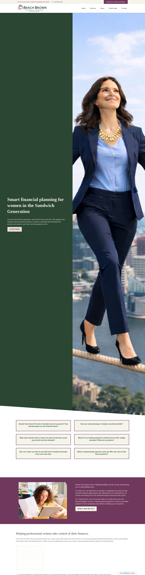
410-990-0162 (57, 2)
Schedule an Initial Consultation (115, 2)
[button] (83, 8)
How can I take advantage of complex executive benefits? (101, 424)
